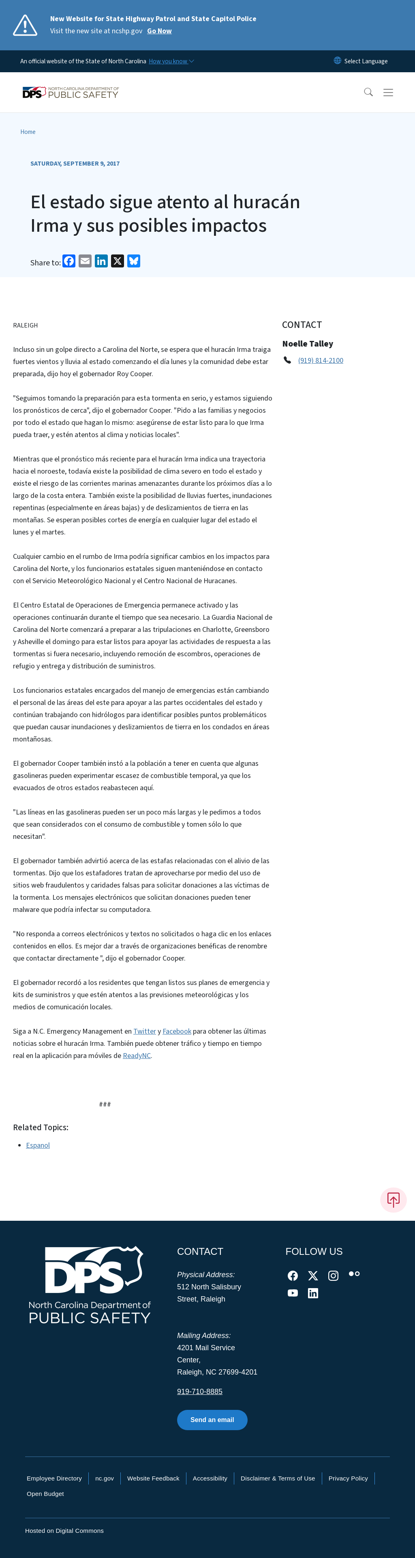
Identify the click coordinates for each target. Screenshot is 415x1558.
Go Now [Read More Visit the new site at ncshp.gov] (159, 31)
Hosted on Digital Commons (64, 1530)
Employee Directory (54, 1478)
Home (28, 131)
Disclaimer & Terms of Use (278, 1478)
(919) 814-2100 (320, 361)
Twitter (144, 1031)
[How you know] (171, 61)
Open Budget (45, 1493)
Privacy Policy (348, 1478)
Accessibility (210, 1478)
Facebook (177, 1031)
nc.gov (104, 1478)
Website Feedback (153, 1478)
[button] (363, 92)
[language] (366, 61)
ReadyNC (137, 1056)
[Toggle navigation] (396, 92)
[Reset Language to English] (337, 61)
